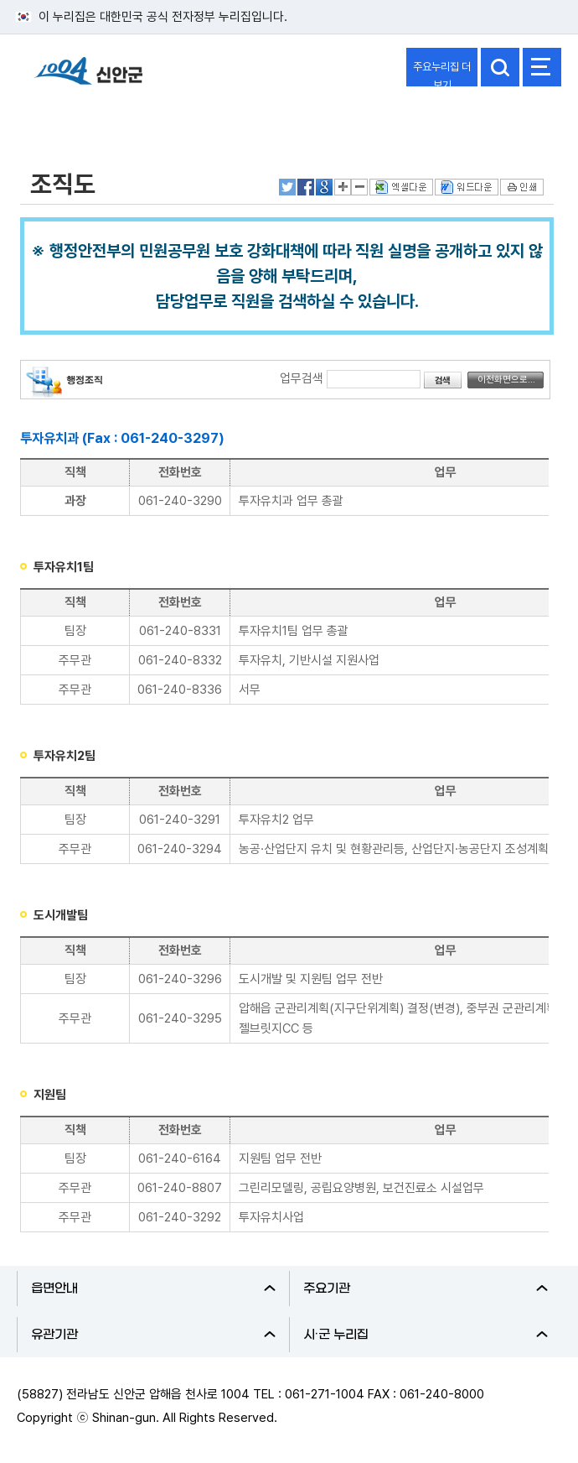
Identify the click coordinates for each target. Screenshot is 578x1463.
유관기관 (153, 1334)
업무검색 (301, 378)
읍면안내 (153, 1288)
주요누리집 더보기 (442, 73)
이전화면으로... (506, 379)
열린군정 (55, 120)
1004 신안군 (88, 78)
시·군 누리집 (425, 1334)
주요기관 (425, 1288)
